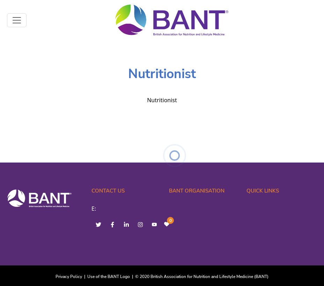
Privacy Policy (69, 276)
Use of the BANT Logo (108, 276)
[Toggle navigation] (17, 20)
